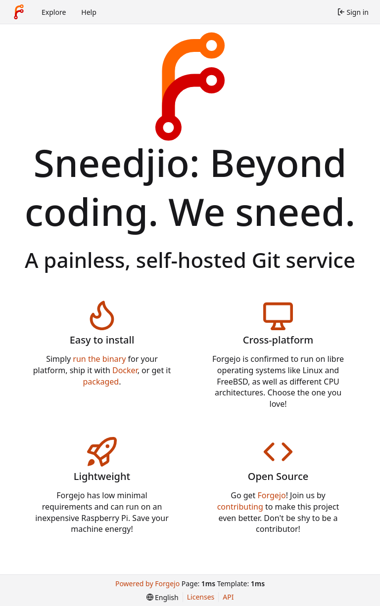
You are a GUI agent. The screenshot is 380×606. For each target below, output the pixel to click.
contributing (240, 506)
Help (88, 12)
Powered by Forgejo (147, 583)
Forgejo (272, 495)
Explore (54, 12)
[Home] (19, 12)
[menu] (162, 597)
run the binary (99, 358)
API (228, 597)
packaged (101, 381)
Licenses (201, 597)
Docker (125, 370)
